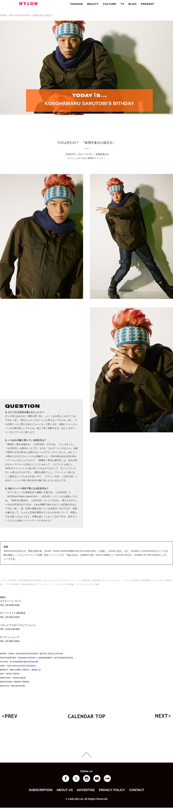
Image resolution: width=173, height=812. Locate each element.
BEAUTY (93, 3)
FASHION (76, 3)
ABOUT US (65, 790)
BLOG (132, 3)
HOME (3, 15)
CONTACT (136, 790)
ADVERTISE (86, 790)
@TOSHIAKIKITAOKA (63, 658)
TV (122, 3)
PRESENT (147, 3)
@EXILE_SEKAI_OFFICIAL (51, 654)
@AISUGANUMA (31, 662)
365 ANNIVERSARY (19, 15)
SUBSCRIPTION (40, 790)
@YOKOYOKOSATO (27, 666)
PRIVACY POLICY (112, 790)
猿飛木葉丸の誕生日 (42, 15)
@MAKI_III (36, 670)
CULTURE (109, 3)
